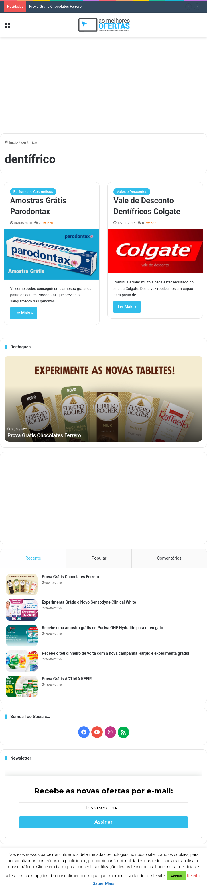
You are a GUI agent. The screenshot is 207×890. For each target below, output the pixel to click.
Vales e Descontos (132, 191)
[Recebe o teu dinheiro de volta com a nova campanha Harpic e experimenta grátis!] (22, 661)
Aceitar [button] (176, 876)
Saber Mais (103, 883)
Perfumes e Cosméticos (33, 191)
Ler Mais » (23, 313)
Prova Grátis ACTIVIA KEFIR (67, 678)
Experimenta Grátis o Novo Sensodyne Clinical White (89, 602)
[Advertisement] (103, 83)
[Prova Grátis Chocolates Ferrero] (22, 584)
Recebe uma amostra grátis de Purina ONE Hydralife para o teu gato (102, 627)
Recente (33, 558)
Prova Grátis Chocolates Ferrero (55, 6)
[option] (103, 399)
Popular (99, 558)
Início (11, 142)
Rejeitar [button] (194, 875)
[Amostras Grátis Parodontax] (51, 254)
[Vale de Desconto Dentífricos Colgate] (155, 251)
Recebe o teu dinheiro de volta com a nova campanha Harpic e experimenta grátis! (115, 653)
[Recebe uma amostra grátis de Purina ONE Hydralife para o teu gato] (22, 635)
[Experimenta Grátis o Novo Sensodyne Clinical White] (22, 610)
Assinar (103, 822)
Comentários (169, 558)
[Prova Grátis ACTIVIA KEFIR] (22, 686)
